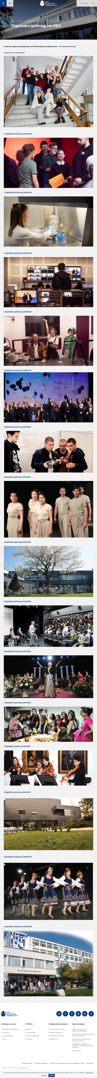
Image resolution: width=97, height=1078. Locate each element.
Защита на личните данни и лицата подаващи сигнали (67, 1063)
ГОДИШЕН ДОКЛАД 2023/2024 (14, 53)
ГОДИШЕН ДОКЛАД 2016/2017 (17, 477)
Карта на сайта (27, 1063)
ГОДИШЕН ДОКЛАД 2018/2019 (17, 370)
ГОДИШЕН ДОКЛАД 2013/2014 (17, 651)
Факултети (76, 1050)
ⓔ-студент (5, 1032)
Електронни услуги (8, 1024)
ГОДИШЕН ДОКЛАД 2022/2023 (18, 134)
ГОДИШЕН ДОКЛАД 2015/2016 (17, 542)
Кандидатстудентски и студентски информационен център (83, 1045)
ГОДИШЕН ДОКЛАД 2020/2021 (18, 253)
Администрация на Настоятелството (79, 1030)
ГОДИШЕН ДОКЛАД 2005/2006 (18, 927)
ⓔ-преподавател (7, 1036)
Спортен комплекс (55, 1032)
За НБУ (20, 21)
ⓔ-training (28, 1039)
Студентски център (56, 1029)
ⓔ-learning (28, 1024)
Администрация (78, 1024)
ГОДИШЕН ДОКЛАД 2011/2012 (17, 746)
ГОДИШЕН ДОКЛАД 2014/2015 (17, 601)
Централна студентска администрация (81, 1040)
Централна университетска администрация (83, 1035)
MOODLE (28, 1029)
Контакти (90, 1063)
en (93, 3)
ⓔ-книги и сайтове (32, 1036)
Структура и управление (34, 21)
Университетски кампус (58, 1024)
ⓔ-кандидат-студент (9, 1029)
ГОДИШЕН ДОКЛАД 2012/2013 (17, 703)
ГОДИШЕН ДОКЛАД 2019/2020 (17, 312)
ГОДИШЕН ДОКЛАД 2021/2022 (18, 193)
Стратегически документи (55, 21)
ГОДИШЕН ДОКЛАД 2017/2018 (17, 427)
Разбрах (51, 1075)
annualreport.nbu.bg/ (67, 46)
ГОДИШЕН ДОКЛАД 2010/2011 (17, 792)
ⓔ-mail (3, 1039)
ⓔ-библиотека (30, 1032)
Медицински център (56, 1036)
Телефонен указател (41, 1063)
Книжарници (53, 1039)
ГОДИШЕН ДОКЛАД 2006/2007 (18, 857)
